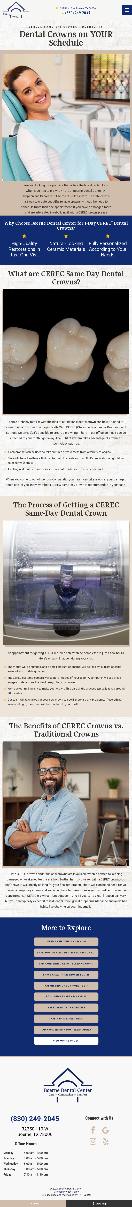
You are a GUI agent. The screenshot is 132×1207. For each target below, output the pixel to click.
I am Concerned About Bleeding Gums (66, 963)
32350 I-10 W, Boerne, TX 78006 (75, 8)
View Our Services (66, 1040)
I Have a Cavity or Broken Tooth (66, 974)
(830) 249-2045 (75, 12)
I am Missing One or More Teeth (66, 985)
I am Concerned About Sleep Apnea (66, 1029)
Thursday (9, 1169)
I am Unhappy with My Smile (66, 996)
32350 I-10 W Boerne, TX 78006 (35, 1131)
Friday (7, 1174)
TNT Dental (84, 1194)
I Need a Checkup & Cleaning (66, 941)
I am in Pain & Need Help (66, 1018)
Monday (8, 1153)
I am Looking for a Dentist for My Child (66, 952)
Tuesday (8, 1158)
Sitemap (58, 1191)
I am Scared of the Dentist (66, 1007)
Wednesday (10, 1163)
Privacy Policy (71, 1191)
